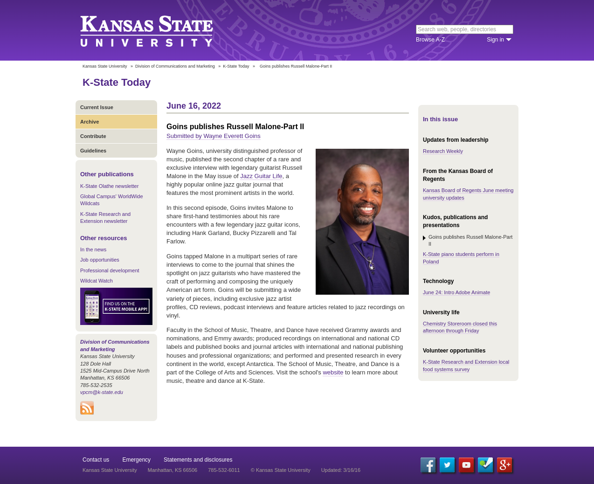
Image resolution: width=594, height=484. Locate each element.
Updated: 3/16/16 (340, 470)
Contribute (93, 136)
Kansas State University (158, 30)
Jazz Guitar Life (261, 176)
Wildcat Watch (96, 280)
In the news (93, 249)
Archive (89, 121)
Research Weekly (443, 151)
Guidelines (93, 150)
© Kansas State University (281, 470)
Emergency (136, 459)
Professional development (109, 270)
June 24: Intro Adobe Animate (456, 292)
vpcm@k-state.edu (101, 392)
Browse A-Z (430, 39)
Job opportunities (99, 260)
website (333, 372)
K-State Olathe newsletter (109, 186)
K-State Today (236, 66)
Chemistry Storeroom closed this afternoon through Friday (460, 327)
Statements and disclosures (198, 459)
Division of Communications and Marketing (175, 66)
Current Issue (96, 107)
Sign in (495, 39)
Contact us (96, 459)
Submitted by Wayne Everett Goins (213, 135)
